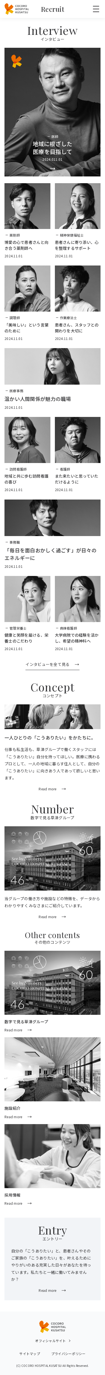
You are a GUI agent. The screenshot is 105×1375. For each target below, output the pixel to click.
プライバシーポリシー (68, 1353)
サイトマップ (29, 1353)
